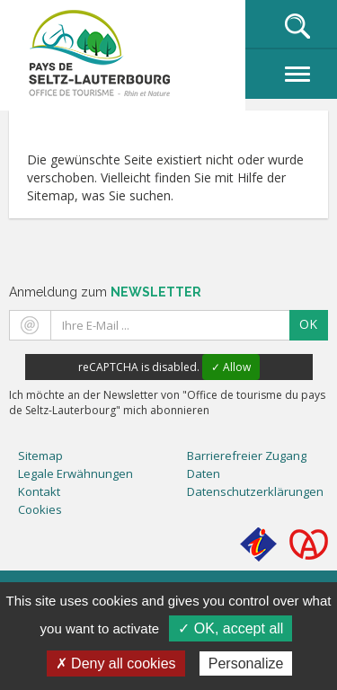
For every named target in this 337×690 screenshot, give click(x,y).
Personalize (246, 663)
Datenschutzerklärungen (255, 491)
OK (308, 323)
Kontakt (39, 491)
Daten (203, 473)
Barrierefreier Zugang (246, 455)
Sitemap (40, 455)
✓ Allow (231, 367)
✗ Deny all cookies (116, 663)
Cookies (40, 509)
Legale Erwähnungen (75, 473)
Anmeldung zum (105, 292)
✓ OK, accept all (230, 628)
